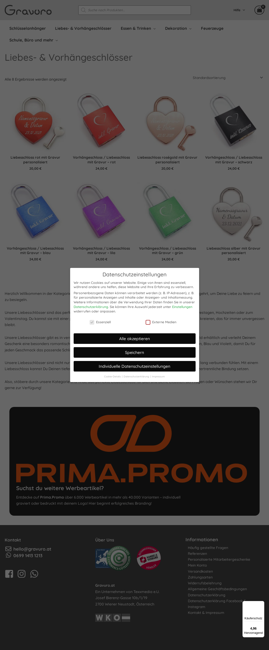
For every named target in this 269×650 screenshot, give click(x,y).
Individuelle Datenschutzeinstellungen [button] (134, 365)
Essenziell (100, 321)
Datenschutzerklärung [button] (137, 375)
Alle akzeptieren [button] (134, 337)
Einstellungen (182, 306)
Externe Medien (161, 321)
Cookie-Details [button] (112, 375)
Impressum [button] (158, 375)
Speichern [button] (134, 351)
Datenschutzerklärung (91, 306)
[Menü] (261, 604)
